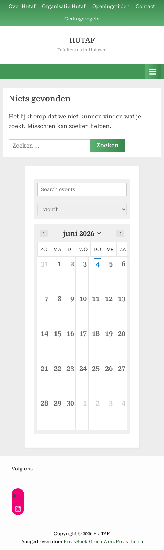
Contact (145, 6)
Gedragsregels (81, 18)
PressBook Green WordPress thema (103, 541)
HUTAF (82, 40)
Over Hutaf (22, 6)
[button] (82, 233)
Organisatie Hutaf (64, 6)
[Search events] (82, 189)
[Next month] (120, 233)
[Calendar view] (82, 209)
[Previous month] (44, 233)
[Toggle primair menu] (153, 71)
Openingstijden (111, 6)
